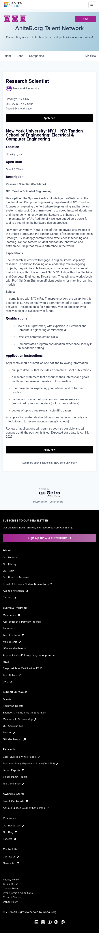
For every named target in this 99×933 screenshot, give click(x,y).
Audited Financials (16, 590)
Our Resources (14, 825)
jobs (20, 56)
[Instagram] (7, 19)
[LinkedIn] (23, 19)
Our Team (8, 571)
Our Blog (10, 832)
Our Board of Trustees (16, 577)
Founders (8, 628)
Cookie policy (56, 502)
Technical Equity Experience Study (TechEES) (31, 763)
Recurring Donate (13, 706)
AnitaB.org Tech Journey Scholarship (26, 808)
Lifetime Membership (15, 648)
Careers (9, 597)
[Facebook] (15, 19)
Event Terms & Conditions (18, 893)
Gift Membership (14, 739)
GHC (8, 681)
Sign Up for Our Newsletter (49, 537)
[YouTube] (49, 922)
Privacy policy (40, 502)
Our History (9, 564)
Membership (12, 642)
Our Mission (10, 557)
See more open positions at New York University (49, 462)
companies (36, 56)
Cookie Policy (10, 888)
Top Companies (14, 783)
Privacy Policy (11, 879)
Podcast (9, 839)
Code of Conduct (13, 897)
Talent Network (14, 635)
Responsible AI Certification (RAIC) (22, 668)
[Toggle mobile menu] (91, 4)
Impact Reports (14, 770)
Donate (7, 699)
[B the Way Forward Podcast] (63, 922)
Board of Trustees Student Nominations (28, 584)
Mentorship (11, 615)
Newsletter (11, 863)
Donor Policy (10, 902)
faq (85, 19)
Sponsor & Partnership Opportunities (24, 712)
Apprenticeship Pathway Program (22, 622)
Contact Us (11, 856)
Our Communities (13, 726)
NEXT (6, 661)
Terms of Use (10, 884)
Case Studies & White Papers (22, 757)
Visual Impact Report (15, 777)
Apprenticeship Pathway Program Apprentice (29, 655)
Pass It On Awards (16, 801)
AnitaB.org (50, 912)
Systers (9, 732)
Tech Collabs (12, 675)
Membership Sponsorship (20, 719)
